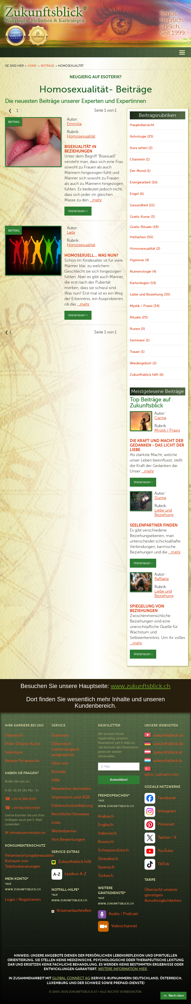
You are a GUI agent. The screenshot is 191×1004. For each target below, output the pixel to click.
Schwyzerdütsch (113, 850)
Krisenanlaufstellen (74, 910)
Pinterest (166, 824)
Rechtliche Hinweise (70, 814)
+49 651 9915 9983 (25, 808)
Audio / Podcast (123, 914)
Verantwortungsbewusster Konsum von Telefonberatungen (29, 861)
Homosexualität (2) (145, 248)
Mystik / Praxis (167, 430)
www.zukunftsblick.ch (140, 686)
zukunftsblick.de (168, 744)
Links (56, 822)
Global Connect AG (71, 978)
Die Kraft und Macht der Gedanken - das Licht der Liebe (157, 445)
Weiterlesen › (143, 482)
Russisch (106, 842)
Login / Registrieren (23, 899)
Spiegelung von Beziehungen (147, 608)
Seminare (13, 752)
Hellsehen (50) (141, 237)
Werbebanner (64, 831)
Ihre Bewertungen (68, 839)
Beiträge (47, 66)
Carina (160, 418)
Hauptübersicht (142, 125)
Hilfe (55, 780)
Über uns (59, 763)
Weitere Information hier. (122, 969)
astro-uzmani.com (161, 774)
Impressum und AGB (70, 797)
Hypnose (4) (139, 260)
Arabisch (106, 816)
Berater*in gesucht (22, 761)
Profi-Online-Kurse (23, 744)
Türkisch (105, 875)
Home (32, 66)
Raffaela (161, 579)
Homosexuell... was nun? (91, 255)
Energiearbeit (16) (143, 182)
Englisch (105, 825)
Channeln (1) (140, 159)
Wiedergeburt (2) (143, 363)
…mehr (96, 200)
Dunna (160, 498)
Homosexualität (81, 136)
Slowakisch (108, 858)
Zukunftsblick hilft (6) (146, 375)
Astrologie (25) (141, 136)
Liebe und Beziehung (163, 512)
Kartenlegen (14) (143, 283)
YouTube (165, 851)
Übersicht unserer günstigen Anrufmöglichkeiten (162, 895)
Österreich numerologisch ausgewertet (65, 749)
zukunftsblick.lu (167, 761)
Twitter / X (167, 837)
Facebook (167, 798)
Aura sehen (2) (141, 148)
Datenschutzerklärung (72, 805)
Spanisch (106, 867)
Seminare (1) (139, 340)
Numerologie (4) (143, 271)
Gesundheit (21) (142, 205)
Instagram (167, 811)
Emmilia (74, 124)
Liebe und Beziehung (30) (150, 294)
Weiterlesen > (78, 211)
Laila (71, 232)
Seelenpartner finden (154, 525)
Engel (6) (137, 194)
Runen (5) (137, 329)
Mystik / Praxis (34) (144, 306)
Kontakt (58, 772)
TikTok (163, 864)
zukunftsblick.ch (168, 735)
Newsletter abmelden (71, 788)
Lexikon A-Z (76, 874)
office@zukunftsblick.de (27, 833)
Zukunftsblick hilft (75, 861)
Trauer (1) (137, 352)
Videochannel (124, 926)
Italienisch (107, 833)
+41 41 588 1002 (23, 799)
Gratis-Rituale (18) (144, 227)
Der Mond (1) (140, 171)
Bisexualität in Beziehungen (80, 149)
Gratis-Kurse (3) (142, 217)
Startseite (60, 735)
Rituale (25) (139, 317)
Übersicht (14, 735)
